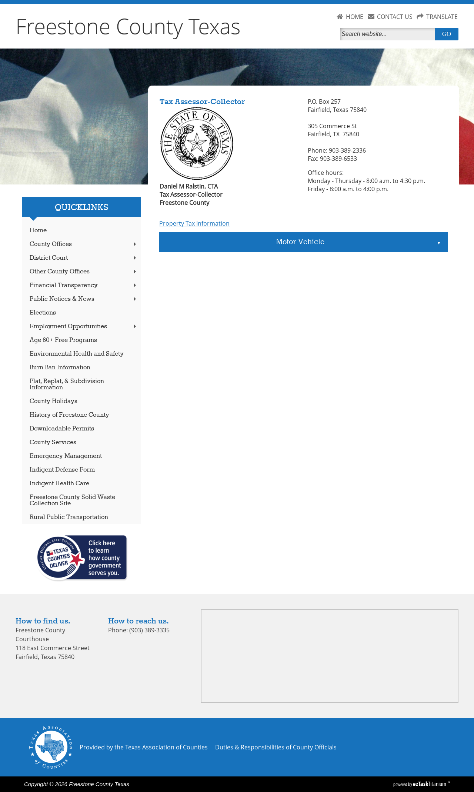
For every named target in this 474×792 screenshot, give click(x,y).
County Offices (84, 244)
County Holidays (53, 401)
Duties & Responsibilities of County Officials (276, 747)
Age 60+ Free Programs (63, 340)
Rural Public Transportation (69, 517)
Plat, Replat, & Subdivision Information (67, 384)
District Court (84, 258)
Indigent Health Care (59, 483)
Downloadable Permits (62, 429)
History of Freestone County (69, 415)
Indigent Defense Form (62, 470)
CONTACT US (395, 17)
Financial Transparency (84, 285)
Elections (43, 313)
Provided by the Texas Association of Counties (144, 747)
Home (38, 230)
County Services (53, 442)
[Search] (389, 34)
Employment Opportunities (84, 326)
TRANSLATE (442, 17)
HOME (354, 17)
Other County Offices (84, 272)
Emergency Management (66, 456)
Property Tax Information (194, 223)
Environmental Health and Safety (77, 354)
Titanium (430, 784)
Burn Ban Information (60, 368)
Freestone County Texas (128, 26)
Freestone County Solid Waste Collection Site (72, 500)
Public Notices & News (84, 299)
